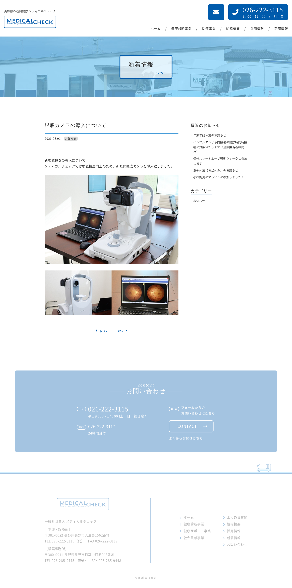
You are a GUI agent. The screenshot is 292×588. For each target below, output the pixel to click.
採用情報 (257, 28)
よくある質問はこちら (186, 442)
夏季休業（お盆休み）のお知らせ (215, 170)
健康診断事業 (181, 28)
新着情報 (281, 28)
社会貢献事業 (194, 537)
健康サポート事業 (197, 530)
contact (187, 430)
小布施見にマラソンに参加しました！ (218, 177)
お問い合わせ (237, 544)
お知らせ (70, 138)
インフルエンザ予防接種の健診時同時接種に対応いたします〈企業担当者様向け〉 (220, 147)
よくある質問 (237, 517)
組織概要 (233, 28)
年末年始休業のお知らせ (209, 135)
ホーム (155, 28)
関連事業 (209, 28)
